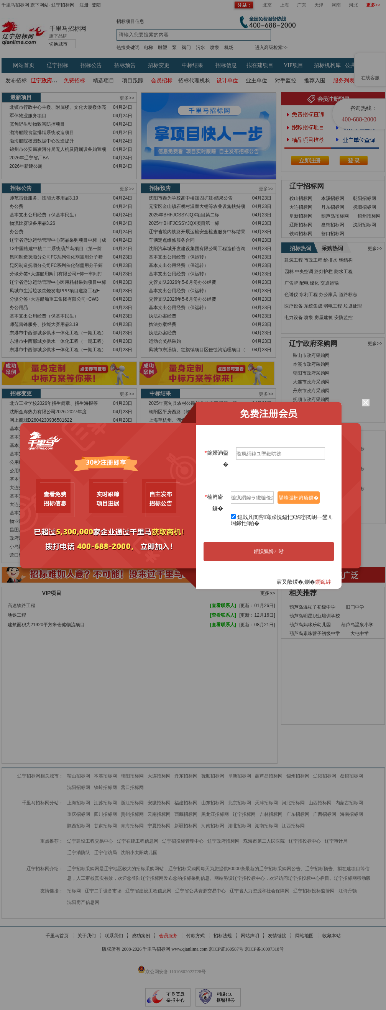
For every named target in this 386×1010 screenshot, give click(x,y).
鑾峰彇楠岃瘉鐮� (299, 498)
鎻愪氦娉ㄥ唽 (269, 551)
